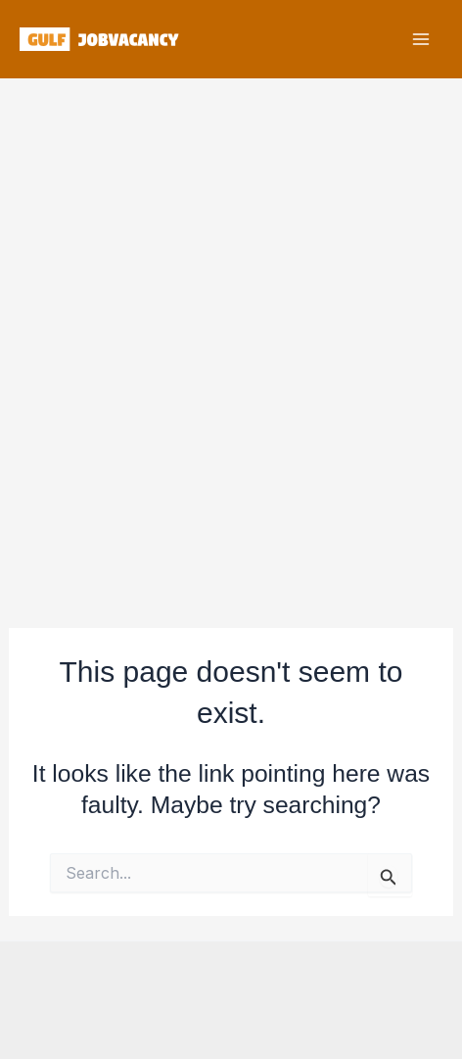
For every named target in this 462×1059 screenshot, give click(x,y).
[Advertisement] (231, 341)
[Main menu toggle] (420, 40)
